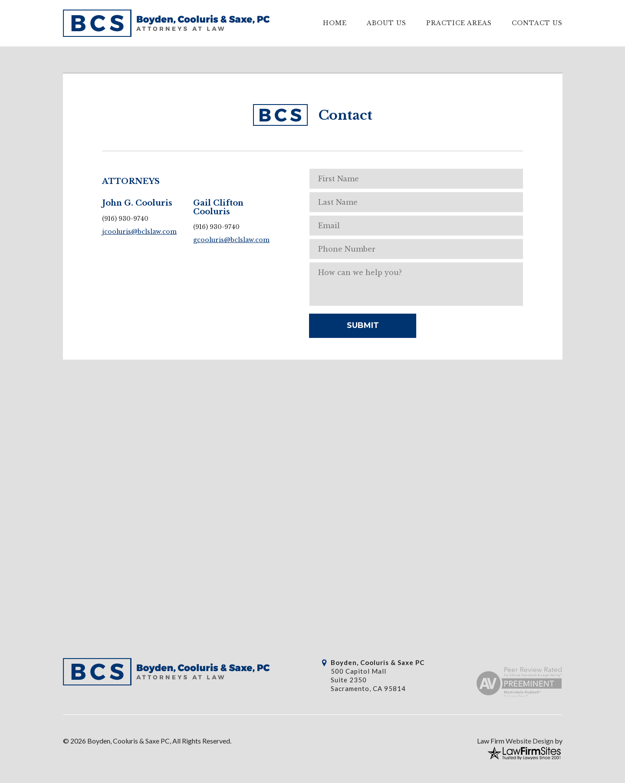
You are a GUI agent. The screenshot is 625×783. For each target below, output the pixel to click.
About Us (386, 23)
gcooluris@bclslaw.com (231, 240)
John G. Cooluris (137, 203)
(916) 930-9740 (125, 219)
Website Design (529, 741)
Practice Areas (459, 23)
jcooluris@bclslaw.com (139, 232)
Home (335, 23)
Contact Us (537, 23)
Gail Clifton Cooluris (218, 207)
